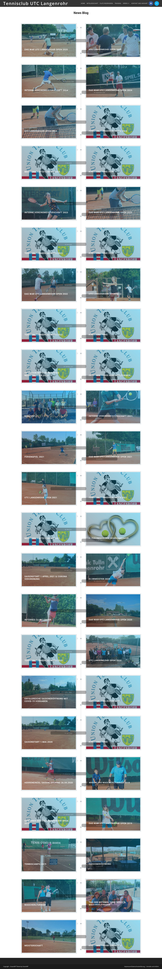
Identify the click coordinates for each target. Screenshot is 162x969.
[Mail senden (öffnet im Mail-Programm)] (156, 3)
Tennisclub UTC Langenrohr (35, 3)
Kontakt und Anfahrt (153, 966)
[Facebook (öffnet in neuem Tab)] (151, 3)
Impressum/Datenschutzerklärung (134, 966)
